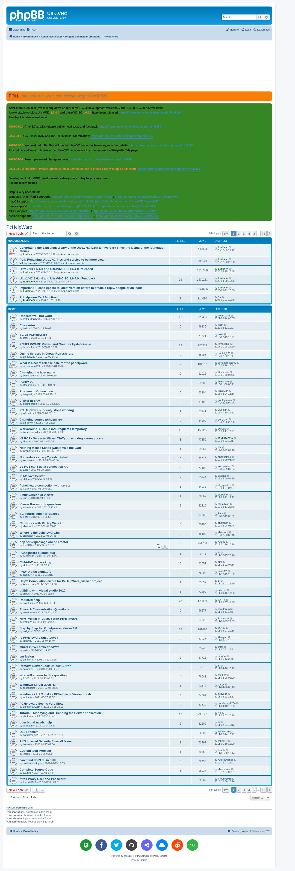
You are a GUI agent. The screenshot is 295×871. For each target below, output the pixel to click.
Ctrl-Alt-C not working (35, 562)
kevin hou (28, 584)
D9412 (221, 627)
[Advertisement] (139, 66)
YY (219, 297)
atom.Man (28, 507)
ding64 (222, 656)
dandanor (28, 659)
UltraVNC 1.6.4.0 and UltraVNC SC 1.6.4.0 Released (56, 269)
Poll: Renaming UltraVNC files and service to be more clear (62, 259)
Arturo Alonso (225, 759)
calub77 (27, 574)
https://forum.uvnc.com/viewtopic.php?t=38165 (60, 206)
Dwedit (222, 428)
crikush (27, 593)
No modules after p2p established (44, 457)
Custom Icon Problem (35, 750)
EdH (25, 469)
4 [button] (249, 233)
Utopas (27, 441)
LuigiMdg (28, 394)
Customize (27, 325)
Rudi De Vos (30, 281)
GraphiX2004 (30, 451)
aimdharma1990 (32, 366)
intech (26, 753)
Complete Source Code (36, 769)
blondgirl (28, 725)
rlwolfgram (29, 612)
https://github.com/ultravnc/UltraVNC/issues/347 (127, 201)
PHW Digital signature (35, 571)
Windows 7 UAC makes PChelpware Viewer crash (55, 694)
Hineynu (27, 640)
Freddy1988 (30, 782)
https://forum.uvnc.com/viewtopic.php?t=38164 (62, 201)
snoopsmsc (29, 460)
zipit (25, 565)
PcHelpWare (19, 227)
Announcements (70, 254)
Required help (30, 600)
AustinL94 (28, 556)
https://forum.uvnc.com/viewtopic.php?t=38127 (162, 145)
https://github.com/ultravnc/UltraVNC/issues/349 (124, 211)
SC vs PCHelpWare (33, 334)
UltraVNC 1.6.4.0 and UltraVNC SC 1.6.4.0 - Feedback (57, 278)
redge (26, 631)
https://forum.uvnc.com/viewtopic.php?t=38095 (150, 112)
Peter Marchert (31, 319)
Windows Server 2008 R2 (38, 684)
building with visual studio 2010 (42, 590)
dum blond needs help (36, 722)
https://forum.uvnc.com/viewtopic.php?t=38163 (81, 196)
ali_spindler (224, 485)
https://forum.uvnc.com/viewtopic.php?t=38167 (63, 216)
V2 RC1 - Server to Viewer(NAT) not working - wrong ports (61, 438)
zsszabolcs (29, 687)
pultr (25, 650)
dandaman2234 (32, 706)
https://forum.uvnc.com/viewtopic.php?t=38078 (101, 159)
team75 (27, 772)
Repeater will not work (36, 316)
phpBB (127, 856)
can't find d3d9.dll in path (38, 760)
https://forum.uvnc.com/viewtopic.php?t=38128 (64, 96)
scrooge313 (29, 669)
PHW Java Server (32, 476)
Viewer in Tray (30, 400)
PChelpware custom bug (37, 553)
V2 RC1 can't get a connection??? (44, 466)
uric (25, 498)
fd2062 (27, 678)
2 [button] (238, 233)
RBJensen (224, 731)
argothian (28, 603)
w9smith (27, 413)
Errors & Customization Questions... (46, 609)
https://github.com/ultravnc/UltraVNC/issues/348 (124, 206)
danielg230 (29, 356)
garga (221, 684)
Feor (25, 516)
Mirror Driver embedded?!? (39, 647)
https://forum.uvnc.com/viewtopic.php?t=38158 (130, 126)
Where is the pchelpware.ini (40, 532)
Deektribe (28, 375)
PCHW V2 (26, 382)
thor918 (27, 545)
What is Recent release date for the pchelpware (54, 363)
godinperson (30, 403)
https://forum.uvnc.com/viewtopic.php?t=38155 (122, 136)
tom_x (221, 599)
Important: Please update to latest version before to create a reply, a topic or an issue (81, 288)
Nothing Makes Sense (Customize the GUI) (50, 448)
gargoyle (28, 422)
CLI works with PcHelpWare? (40, 523)
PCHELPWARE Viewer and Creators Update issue (55, 344)
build (25, 328)
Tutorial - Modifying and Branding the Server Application (60, 713)
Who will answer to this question (43, 675)
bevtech (27, 744)
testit (25, 337)
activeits (27, 697)
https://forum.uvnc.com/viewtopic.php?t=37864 (169, 169)
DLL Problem (29, 732)
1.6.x (69, 281)
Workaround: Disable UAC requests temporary (53, 429)
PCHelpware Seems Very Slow (41, 703)
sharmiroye (224, 769)
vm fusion (27, 656)
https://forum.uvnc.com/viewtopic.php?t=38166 (59, 211)
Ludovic (28, 254)
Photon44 (28, 622)
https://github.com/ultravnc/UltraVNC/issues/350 (127, 216)
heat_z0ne (224, 315)
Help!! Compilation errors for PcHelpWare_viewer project (61, 581)
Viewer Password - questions (41, 504)
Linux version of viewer (36, 495)
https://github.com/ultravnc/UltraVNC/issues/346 (146, 196)
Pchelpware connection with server (45, 485)
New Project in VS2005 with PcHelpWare (49, 619)
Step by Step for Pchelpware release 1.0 (48, 628)
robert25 (222, 741)
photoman (28, 716)
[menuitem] (30, 29)
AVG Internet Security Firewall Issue (45, 741)
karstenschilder (31, 432)
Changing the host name (37, 372)
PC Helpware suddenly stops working (47, 410)
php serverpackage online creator (44, 542)
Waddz (222, 475)
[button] (225, 233)
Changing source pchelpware (41, 419)
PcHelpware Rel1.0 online (38, 297)
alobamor (223, 494)
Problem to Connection (36, 391)
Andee (221, 541)
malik (26, 488)
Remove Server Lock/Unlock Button (45, 666)
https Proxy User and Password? (43, 779)
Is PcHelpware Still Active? (39, 637)
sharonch (28, 526)
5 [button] (254, 233)
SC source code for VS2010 (39, 513)
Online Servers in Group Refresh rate (46, 353)
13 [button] (263, 233)
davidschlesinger (32, 763)
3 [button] (244, 233)
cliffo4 (26, 479)
